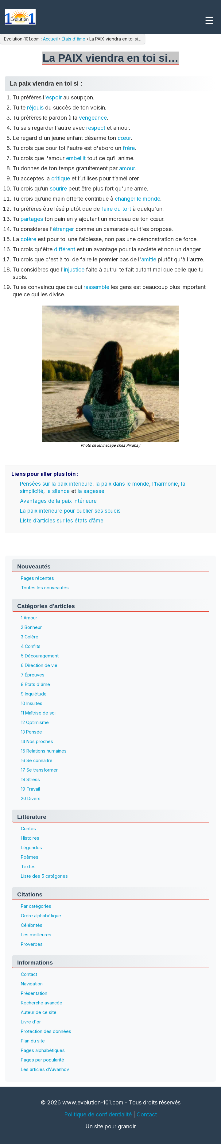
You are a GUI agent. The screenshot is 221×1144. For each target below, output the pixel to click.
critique (60, 178)
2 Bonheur (31, 627)
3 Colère (29, 636)
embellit (76, 158)
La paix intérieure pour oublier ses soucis (70, 511)
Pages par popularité (42, 1059)
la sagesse (91, 491)
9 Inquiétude (34, 693)
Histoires (30, 838)
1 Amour (29, 617)
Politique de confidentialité (98, 1114)
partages (32, 219)
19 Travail (30, 789)
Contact (29, 974)
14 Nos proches (37, 741)
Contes (28, 828)
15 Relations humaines (44, 750)
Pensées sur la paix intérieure (56, 484)
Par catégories (36, 906)
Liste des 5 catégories (44, 876)
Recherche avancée (41, 1002)
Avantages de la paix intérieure (58, 501)
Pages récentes (37, 578)
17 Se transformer (39, 769)
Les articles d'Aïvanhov (45, 1069)
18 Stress (30, 779)
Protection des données (46, 1031)
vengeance (93, 117)
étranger (63, 229)
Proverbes (32, 944)
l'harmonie (165, 484)
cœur (124, 138)
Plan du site (33, 1040)
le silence (58, 491)
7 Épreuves (33, 674)
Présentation (34, 993)
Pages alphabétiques (43, 1050)
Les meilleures (36, 934)
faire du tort (116, 209)
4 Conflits (31, 646)
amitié (148, 259)
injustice (74, 269)
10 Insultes (31, 703)
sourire (58, 188)
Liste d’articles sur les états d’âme (61, 521)
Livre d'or (31, 1021)
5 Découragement (40, 655)
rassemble (96, 287)
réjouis (35, 107)
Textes (28, 866)
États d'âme (73, 38)
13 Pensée (31, 731)
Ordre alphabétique (41, 915)
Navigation (32, 983)
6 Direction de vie (39, 665)
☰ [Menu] (209, 20)
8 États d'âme (35, 684)
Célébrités (31, 925)
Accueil (51, 38)
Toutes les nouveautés (45, 587)
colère (28, 239)
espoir (54, 97)
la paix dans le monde (122, 484)
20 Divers (31, 798)
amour (127, 168)
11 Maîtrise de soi (38, 712)
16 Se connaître (36, 760)
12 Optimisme (35, 722)
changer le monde (137, 198)
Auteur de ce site (38, 1012)
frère (129, 148)
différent (64, 249)
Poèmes (29, 857)
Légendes (31, 847)
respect (95, 128)
